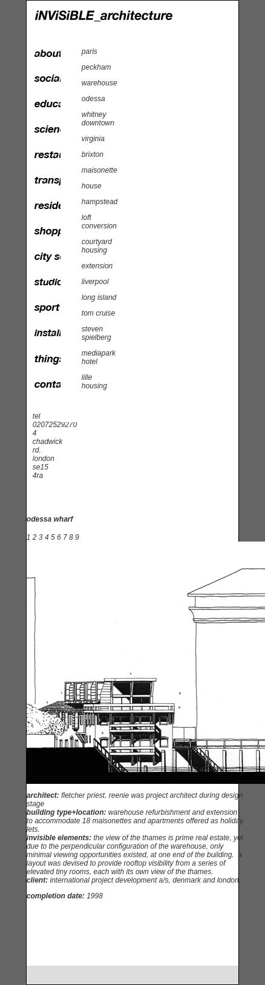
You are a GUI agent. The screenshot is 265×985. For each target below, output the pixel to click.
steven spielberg (96, 333)
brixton (92, 154)
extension (97, 266)
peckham (96, 67)
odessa (93, 99)
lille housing (94, 381)
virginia (93, 138)
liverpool (95, 281)
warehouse (99, 83)
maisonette (99, 170)
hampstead (99, 201)
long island (99, 297)
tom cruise (98, 313)
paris (89, 51)
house (92, 186)
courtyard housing (97, 245)
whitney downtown (98, 118)
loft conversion (99, 221)
